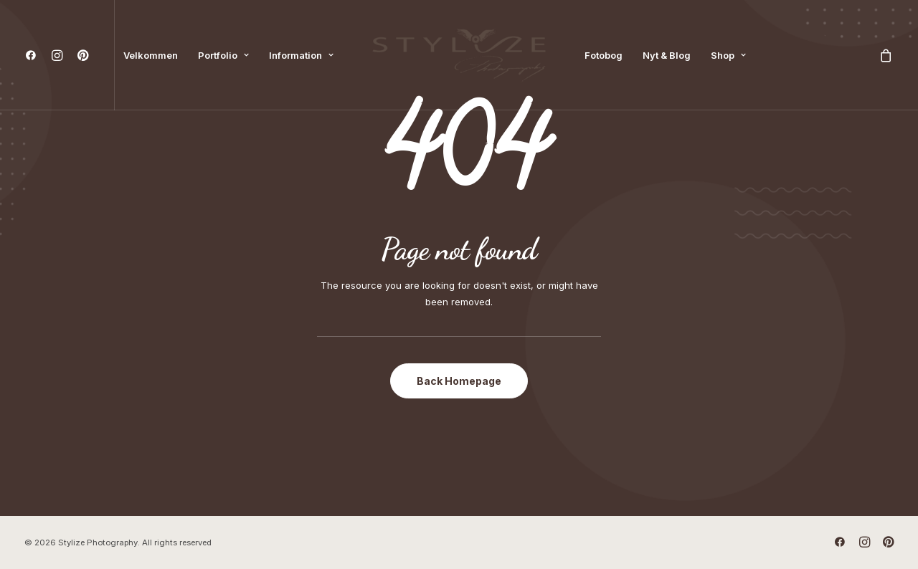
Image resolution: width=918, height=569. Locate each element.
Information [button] (301, 55)
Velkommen (150, 55)
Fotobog (604, 55)
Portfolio (223, 55)
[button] (34, 55)
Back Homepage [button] (459, 381)
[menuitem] (34, 55)
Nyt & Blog (667, 55)
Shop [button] (728, 55)
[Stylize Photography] (459, 55)
